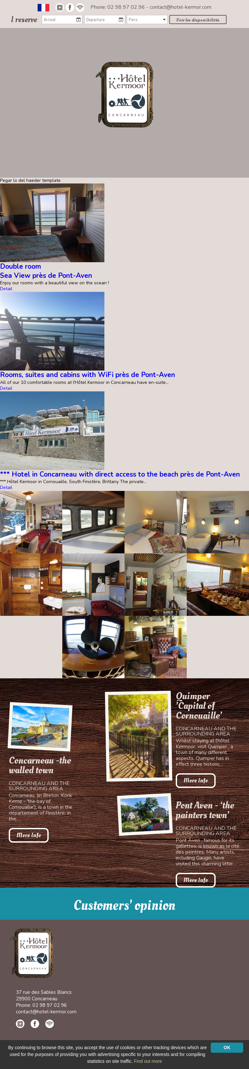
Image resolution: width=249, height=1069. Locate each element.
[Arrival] (62, 19)
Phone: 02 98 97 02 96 (118, 7)
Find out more (148, 1061)
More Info (29, 835)
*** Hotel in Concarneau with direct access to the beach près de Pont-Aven (120, 474)
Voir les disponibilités (197, 20)
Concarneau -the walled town (40, 765)
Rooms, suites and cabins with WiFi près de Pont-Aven (87, 374)
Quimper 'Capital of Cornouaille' (199, 706)
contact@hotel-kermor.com (180, 7)
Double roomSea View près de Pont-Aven (46, 271)
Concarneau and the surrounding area (39, 786)
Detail (6, 289)
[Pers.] (147, 19)
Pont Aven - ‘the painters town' (205, 810)
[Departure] (104, 19)
